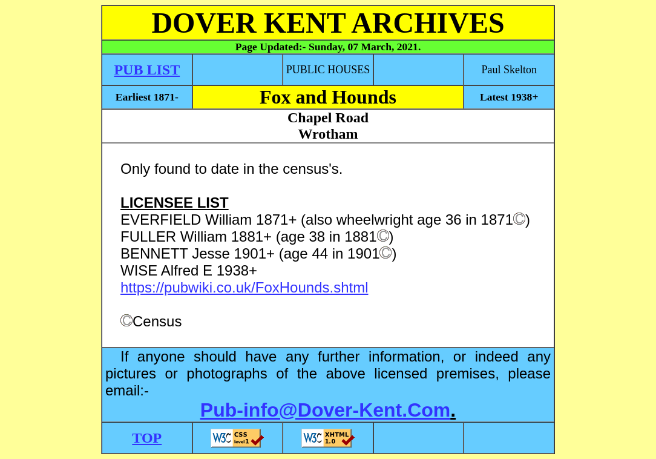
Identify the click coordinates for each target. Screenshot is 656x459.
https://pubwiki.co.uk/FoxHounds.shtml (244, 287)
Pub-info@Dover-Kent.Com (325, 410)
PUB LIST (147, 70)
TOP (147, 438)
